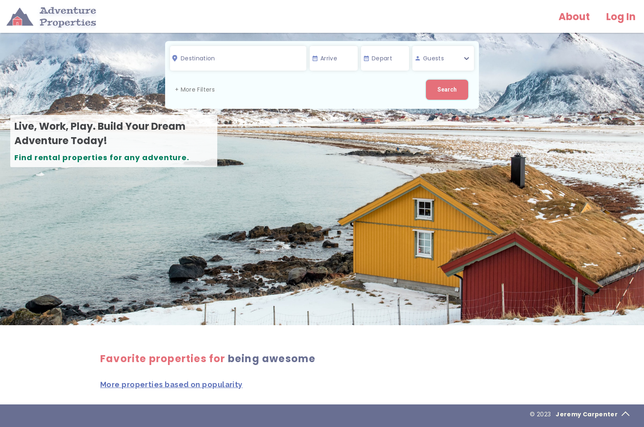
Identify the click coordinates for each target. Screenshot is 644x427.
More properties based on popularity (171, 384)
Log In (621, 16)
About (574, 16)
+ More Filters (195, 89)
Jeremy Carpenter (592, 414)
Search (447, 89)
